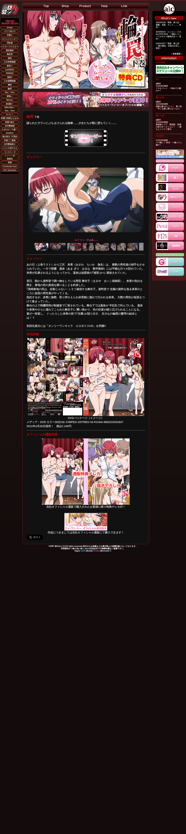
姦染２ (10, 66)
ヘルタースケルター (10, 47)
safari (83, 551)
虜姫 (10, 85)
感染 (10, 58)
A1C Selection (9, 170)
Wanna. (9, 100)
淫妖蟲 (10, 43)
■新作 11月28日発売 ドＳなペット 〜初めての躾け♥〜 (168, 87)
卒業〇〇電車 (10, 140)
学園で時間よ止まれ (10, 118)
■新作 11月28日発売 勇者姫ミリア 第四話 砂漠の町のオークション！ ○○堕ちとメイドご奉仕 (169, 124)
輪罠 (10, 89)
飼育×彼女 (9, 122)
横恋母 (10, 54)
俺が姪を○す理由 (9, 136)
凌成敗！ (10, 104)
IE (110, 551)
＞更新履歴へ (176, 54)
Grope (9, 27)
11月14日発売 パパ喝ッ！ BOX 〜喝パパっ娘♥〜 (169, 142)
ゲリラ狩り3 (9, 31)
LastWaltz (9, 70)
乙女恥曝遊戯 (10, 62)
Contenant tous (10, 166)
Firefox (96, 551)
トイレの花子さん (10, 148)
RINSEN (9, 73)
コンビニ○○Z (9, 152)
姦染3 (9, 77)
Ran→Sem (10, 92)
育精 (10, 162)
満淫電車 (10, 50)
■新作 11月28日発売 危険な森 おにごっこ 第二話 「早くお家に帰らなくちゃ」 (170, 105)
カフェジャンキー (10, 39)
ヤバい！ (10, 114)
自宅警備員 (10, 126)
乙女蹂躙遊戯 (10, 81)
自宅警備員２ (10, 144)
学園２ (10, 35)
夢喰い (10, 96)
